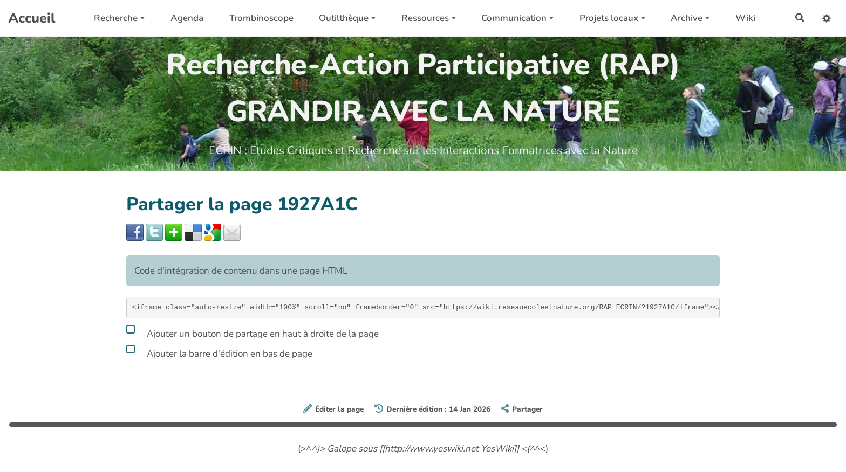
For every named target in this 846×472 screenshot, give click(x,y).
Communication (517, 18)
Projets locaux (611, 18)
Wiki (744, 18)
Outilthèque (346, 18)
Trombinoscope (260, 18)
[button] (826, 18)
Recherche (118, 18)
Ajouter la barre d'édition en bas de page (219, 352)
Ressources (427, 18)
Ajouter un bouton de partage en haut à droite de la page (252, 332)
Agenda (185, 18)
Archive (689, 18)
